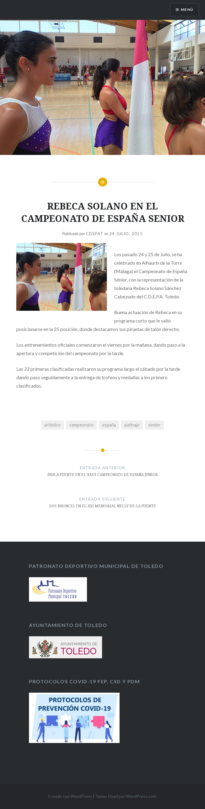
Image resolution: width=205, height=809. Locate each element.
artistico (52, 424)
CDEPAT (95, 233)
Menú (187, 9)
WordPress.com (141, 796)
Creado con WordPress (70, 796)
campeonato (81, 424)
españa (109, 424)
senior (154, 424)
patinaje (131, 424)
